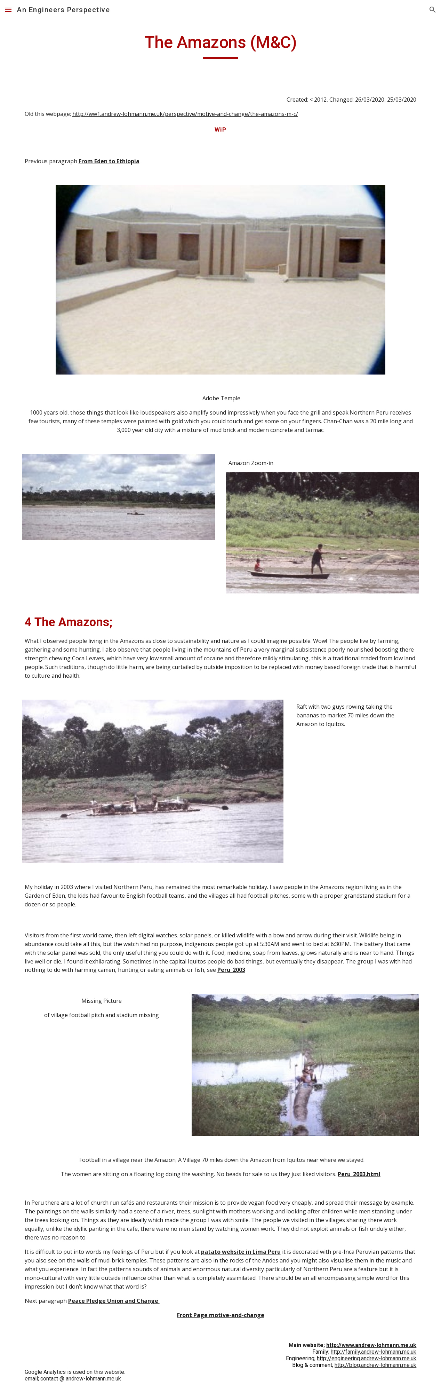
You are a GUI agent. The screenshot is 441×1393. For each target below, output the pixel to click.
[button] (8, 9)
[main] (220, 45)
